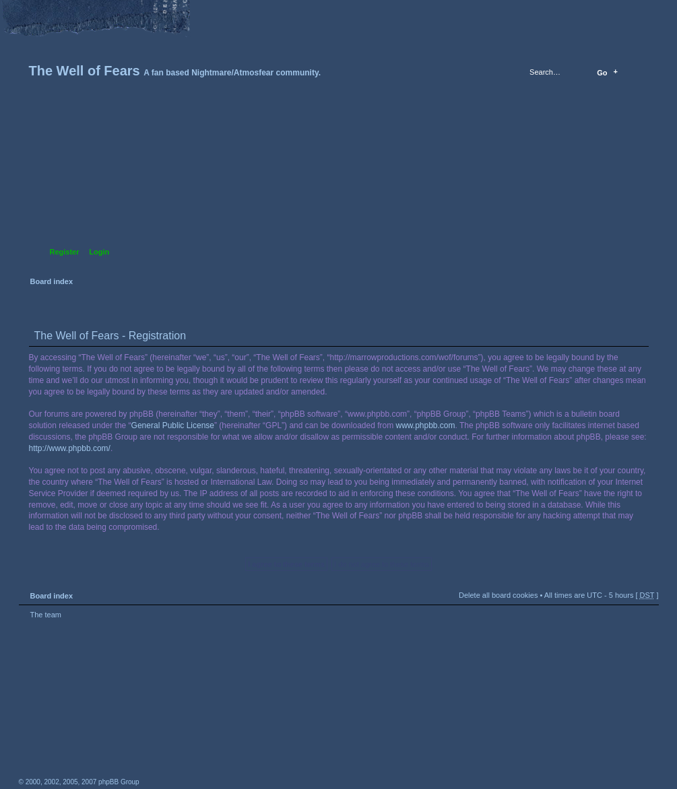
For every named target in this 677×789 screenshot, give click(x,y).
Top (642, 631)
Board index (337, 185)
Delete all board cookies (498, 595)
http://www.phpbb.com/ (69, 448)
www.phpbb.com (425, 425)
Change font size (77, 11)
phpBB (170, 704)
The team (45, 615)
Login (99, 252)
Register (64, 252)
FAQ (124, 11)
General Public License (172, 425)
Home (30, 11)
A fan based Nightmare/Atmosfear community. (231, 713)
